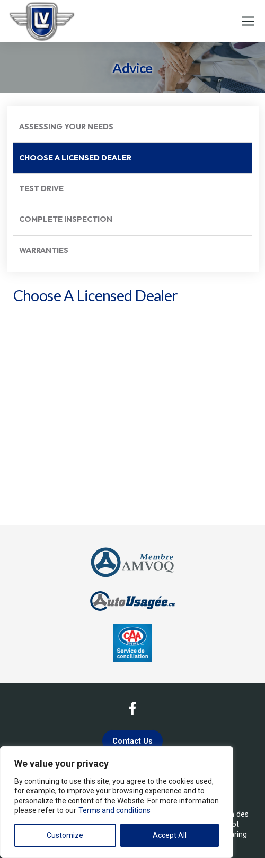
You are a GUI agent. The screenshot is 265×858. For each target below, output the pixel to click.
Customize (65, 835)
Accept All (170, 835)
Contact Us (132, 741)
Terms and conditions (114, 810)
